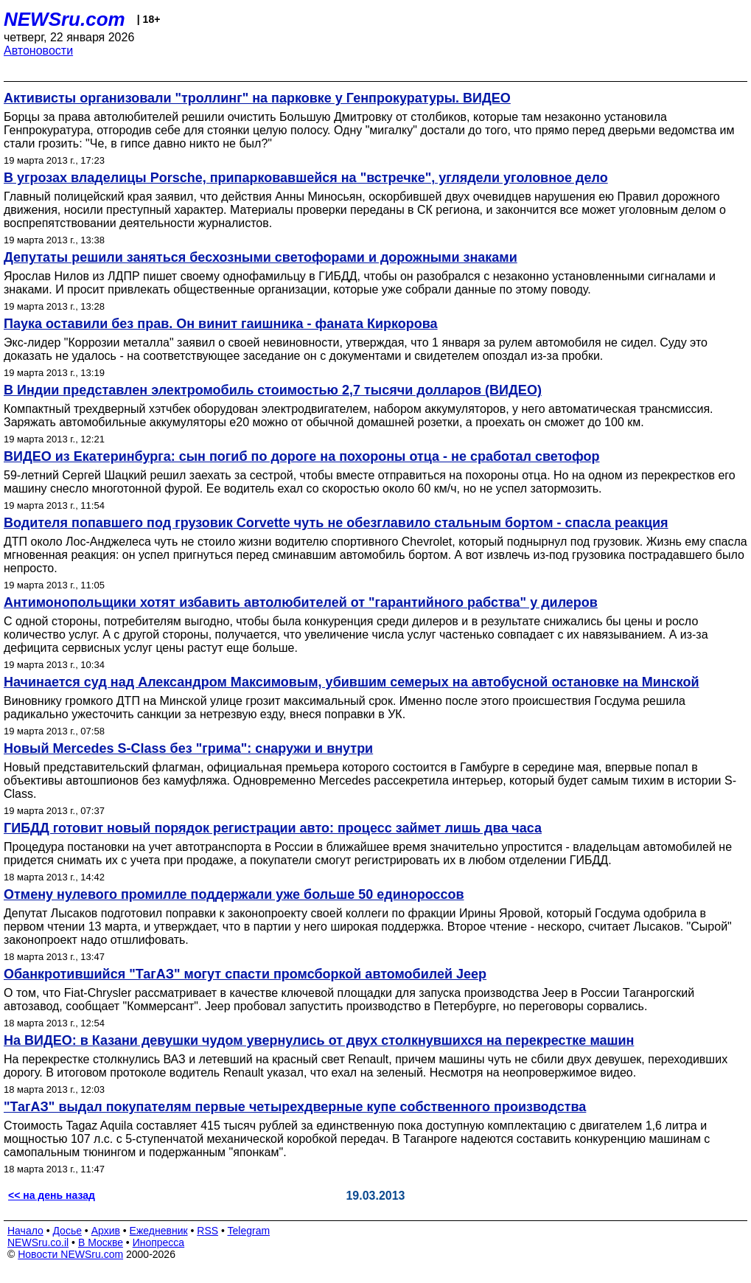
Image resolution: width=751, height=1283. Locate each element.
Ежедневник (159, 1231)
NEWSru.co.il (38, 1242)
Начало (25, 1231)
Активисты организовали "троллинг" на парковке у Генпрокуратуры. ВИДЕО (257, 98)
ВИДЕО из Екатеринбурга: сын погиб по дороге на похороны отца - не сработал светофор (302, 456)
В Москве (100, 1242)
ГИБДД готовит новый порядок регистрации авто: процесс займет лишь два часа (273, 828)
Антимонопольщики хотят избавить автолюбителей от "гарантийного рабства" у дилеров (301, 602)
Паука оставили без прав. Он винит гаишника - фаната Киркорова (221, 323)
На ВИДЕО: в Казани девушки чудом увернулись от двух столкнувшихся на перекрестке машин (319, 1040)
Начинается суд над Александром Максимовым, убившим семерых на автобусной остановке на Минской (351, 682)
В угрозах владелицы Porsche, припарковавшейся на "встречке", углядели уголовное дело (306, 177)
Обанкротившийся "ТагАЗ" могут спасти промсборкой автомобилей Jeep (245, 974)
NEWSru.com (64, 19)
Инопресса (159, 1242)
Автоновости (38, 50)
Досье (67, 1231)
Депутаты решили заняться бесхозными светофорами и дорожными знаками (260, 257)
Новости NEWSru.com (70, 1254)
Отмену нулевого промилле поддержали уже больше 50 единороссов (234, 894)
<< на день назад (51, 1195)
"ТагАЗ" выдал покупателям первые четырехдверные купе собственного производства (295, 1106)
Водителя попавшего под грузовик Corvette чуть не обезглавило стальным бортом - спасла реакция (336, 522)
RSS (207, 1231)
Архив (105, 1231)
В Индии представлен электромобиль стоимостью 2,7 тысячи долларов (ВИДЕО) (273, 390)
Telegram (249, 1231)
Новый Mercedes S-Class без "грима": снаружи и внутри (188, 748)
